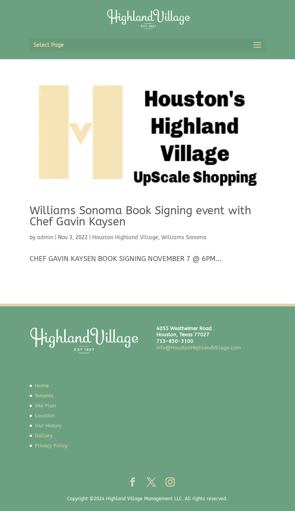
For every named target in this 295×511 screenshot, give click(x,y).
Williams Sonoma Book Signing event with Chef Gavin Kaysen (140, 216)
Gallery (44, 435)
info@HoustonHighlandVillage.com (198, 348)
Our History (48, 425)
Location (45, 415)
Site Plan (45, 405)
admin (45, 237)
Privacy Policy (51, 445)
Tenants (44, 396)
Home (42, 386)
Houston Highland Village (125, 237)
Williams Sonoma (184, 237)
